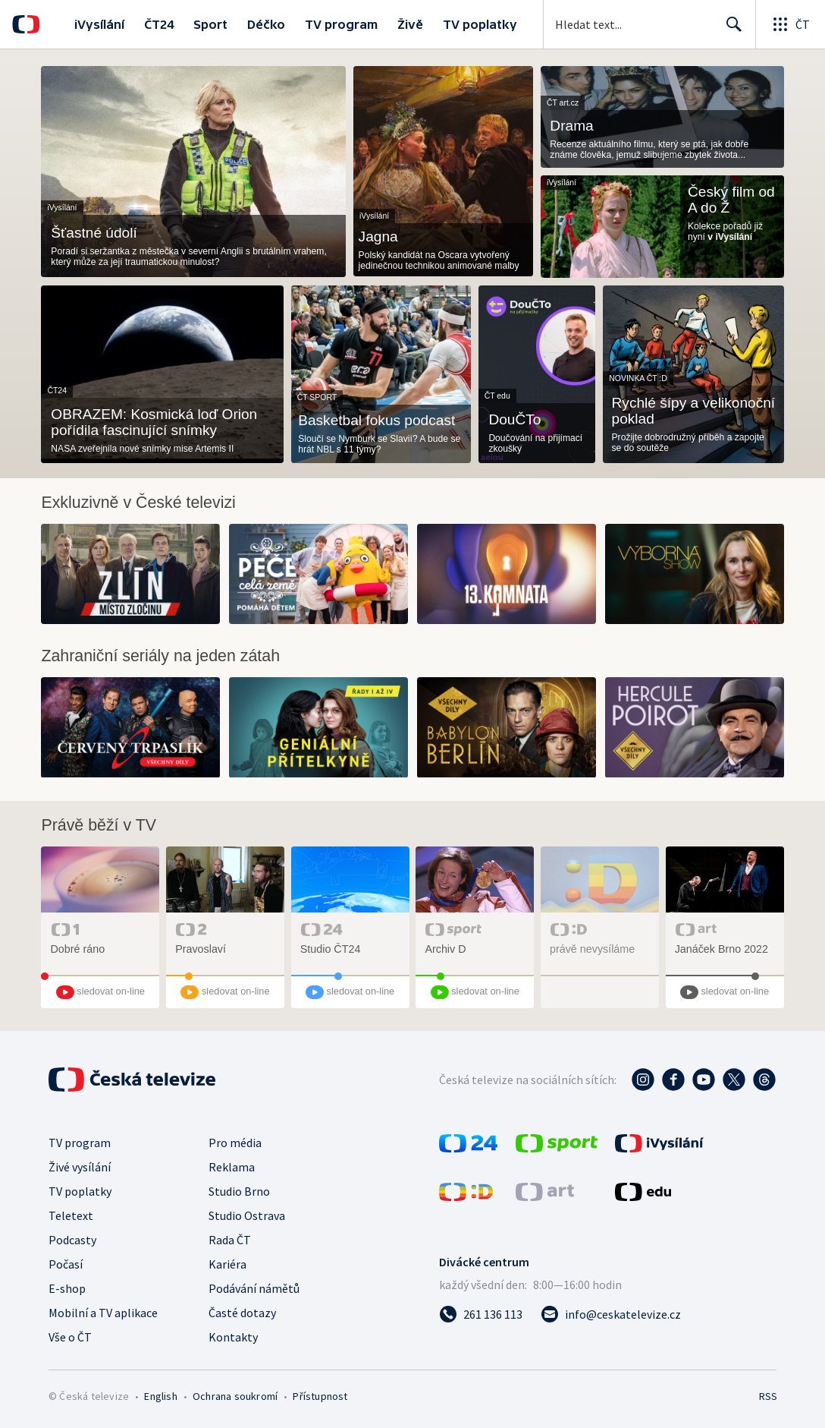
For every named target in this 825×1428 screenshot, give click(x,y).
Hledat (730, 30)
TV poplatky (480, 24)
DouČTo (514, 419)
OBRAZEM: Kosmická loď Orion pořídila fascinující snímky (154, 422)
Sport (210, 24)
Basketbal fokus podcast (376, 420)
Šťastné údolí (93, 233)
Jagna (378, 236)
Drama (571, 126)
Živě (410, 24)
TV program (341, 24)
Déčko (266, 24)
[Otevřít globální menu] (790, 24)
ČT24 (159, 24)
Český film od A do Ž (731, 200)
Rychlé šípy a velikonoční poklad (694, 411)
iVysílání (99, 24)
